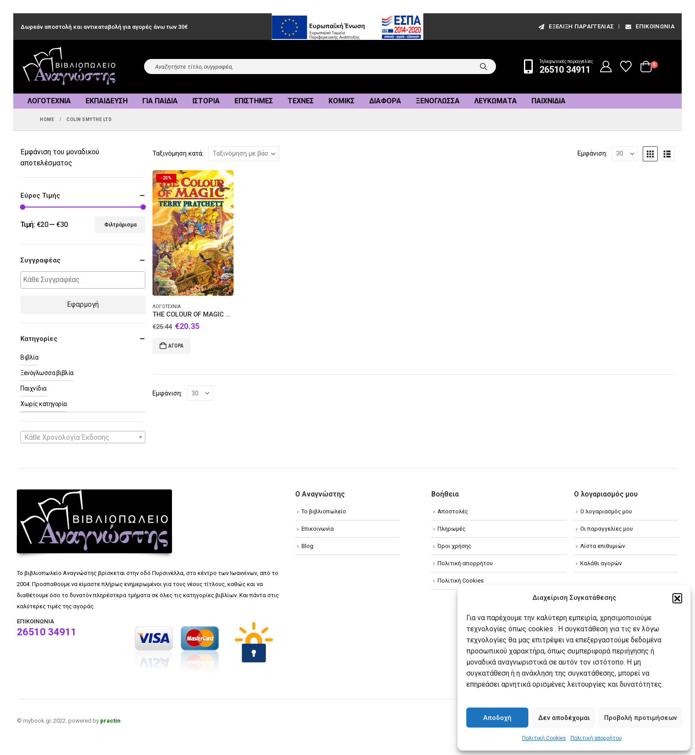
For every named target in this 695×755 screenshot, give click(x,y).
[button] (677, 598)
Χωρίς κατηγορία (43, 403)
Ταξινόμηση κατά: (177, 153)
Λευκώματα (495, 101)
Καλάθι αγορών (601, 563)
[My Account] (606, 66)
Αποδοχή (497, 718)
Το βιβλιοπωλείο (323, 511)
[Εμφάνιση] (625, 153)
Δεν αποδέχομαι (564, 718)
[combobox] (82, 437)
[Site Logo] (69, 67)
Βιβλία (29, 357)
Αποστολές (452, 511)
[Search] (483, 66)
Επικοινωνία (649, 26)
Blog (307, 546)
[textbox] (85, 280)
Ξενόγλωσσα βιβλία (47, 372)
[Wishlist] (626, 66)
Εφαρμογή (83, 304)
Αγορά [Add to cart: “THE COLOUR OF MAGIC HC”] (176, 346)
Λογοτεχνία (49, 101)
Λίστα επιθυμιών (602, 546)
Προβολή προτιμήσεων (640, 718)
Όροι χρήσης (454, 546)
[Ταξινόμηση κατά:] (243, 153)
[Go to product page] (193, 233)
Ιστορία (206, 101)
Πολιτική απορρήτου (596, 738)
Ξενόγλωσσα (438, 101)
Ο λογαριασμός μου (606, 511)
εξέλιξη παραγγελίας (575, 26)
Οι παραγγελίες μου (606, 528)
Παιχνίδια (548, 101)
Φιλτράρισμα (120, 225)
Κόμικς (341, 101)
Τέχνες (301, 101)
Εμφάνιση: (592, 153)
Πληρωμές (451, 528)
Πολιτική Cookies (544, 738)
